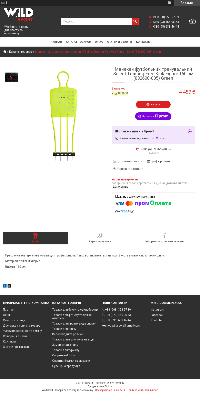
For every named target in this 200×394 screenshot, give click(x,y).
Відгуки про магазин (16, 346)
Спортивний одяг (63, 355)
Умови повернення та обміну (22, 330)
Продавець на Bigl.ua (100, 386)
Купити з (155, 116)
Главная (55, 41)
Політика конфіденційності (142, 390)
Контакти (9, 341)
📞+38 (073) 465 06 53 (116, 315)
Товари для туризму (65, 350)
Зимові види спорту (65, 344)
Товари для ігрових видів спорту (74, 323)
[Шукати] (135, 21)
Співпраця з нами (15, 336)
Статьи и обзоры (119, 41)
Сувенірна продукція (66, 366)
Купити (155, 104)
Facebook (157, 315)
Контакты (143, 41)
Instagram (157, 309)
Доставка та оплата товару (21, 325)
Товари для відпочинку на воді (73, 339)
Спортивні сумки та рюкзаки (71, 360)
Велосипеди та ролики (67, 334)
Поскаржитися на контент (110, 390)
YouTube (156, 320)
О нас (99, 41)
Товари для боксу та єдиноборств (75, 309)
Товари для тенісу (64, 328)
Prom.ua (119, 382)
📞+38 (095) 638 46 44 (116, 320)
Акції (6, 315)
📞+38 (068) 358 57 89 (116, 309)
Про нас (8, 309)
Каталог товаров (78, 41)
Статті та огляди (14, 320)
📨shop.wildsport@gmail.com (121, 325)
